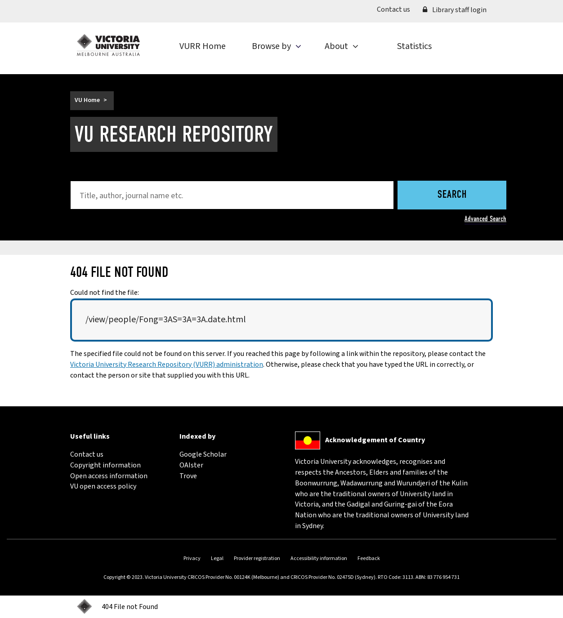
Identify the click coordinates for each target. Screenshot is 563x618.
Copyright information (105, 465)
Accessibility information (318, 558)
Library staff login (455, 10)
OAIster (191, 465)
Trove (188, 476)
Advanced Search (485, 218)
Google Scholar (203, 454)
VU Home (87, 100)
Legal (217, 558)
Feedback (368, 558)
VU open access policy (103, 486)
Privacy (192, 558)
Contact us (396, 9)
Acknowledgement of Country (375, 440)
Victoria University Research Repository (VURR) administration (166, 364)
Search (452, 195)
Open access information (108, 476)
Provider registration (257, 558)
